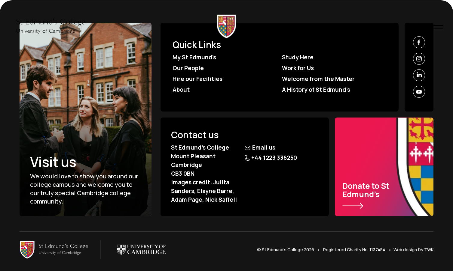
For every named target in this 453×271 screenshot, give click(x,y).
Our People (188, 68)
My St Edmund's (194, 57)
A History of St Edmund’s (316, 90)
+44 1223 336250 (271, 158)
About (181, 90)
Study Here (298, 57)
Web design (405, 249)
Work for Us (298, 68)
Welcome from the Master (318, 79)
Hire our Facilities (197, 79)
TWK (428, 249)
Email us (260, 147)
